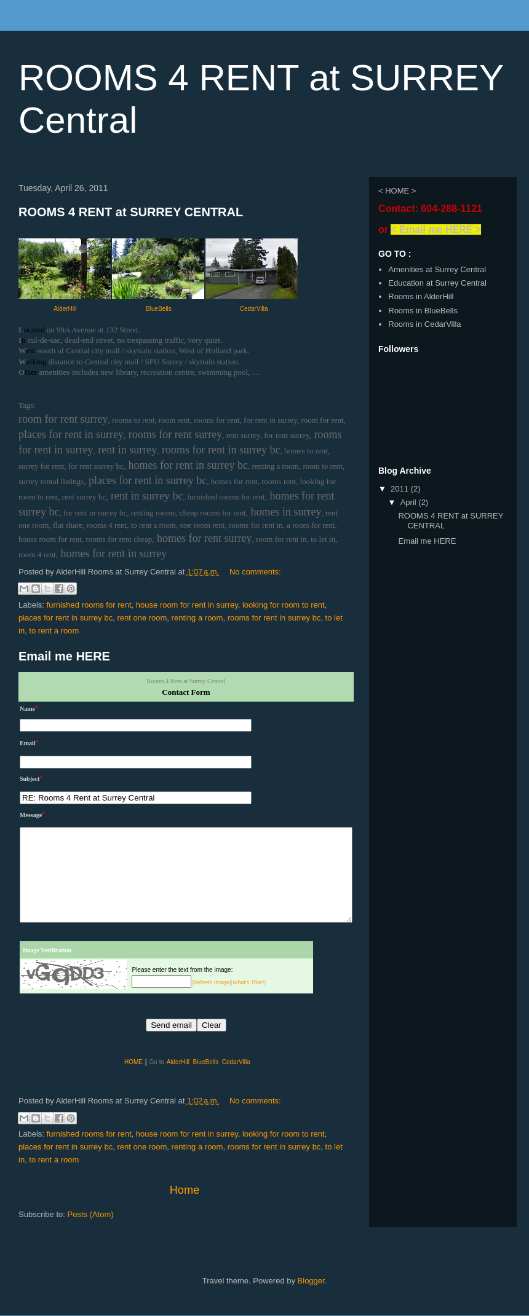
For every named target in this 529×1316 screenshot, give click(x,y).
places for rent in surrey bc (65, 617)
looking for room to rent (283, 604)
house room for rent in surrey (187, 604)
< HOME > (397, 190)
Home (185, 1190)
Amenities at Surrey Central (437, 269)
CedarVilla (254, 308)
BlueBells (159, 308)
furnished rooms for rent (89, 604)
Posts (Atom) (91, 1214)
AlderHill (65, 308)
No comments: (255, 571)
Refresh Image (211, 982)
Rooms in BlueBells (423, 310)
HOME (133, 1062)
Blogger (311, 1280)
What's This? (248, 982)
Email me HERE (64, 656)
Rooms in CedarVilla (424, 324)
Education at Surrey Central (437, 283)
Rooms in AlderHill (420, 296)
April (409, 502)
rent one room (142, 617)
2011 (401, 488)
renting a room (197, 617)
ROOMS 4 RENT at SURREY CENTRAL (130, 212)
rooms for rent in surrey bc (274, 617)
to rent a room (54, 630)
